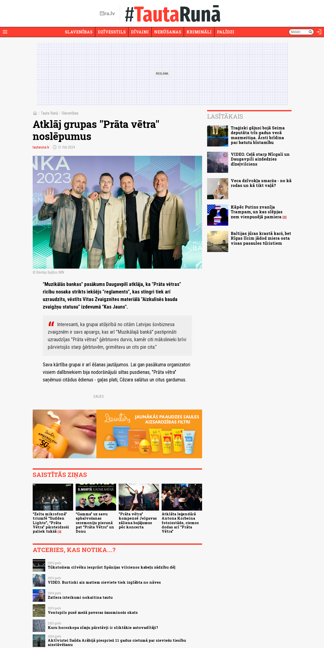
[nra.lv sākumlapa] (107, 13)
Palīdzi (225, 31)
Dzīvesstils (112, 31)
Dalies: (99, 396)
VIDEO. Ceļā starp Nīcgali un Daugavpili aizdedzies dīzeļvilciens (260, 159)
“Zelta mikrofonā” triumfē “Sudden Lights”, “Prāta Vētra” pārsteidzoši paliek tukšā (51, 523)
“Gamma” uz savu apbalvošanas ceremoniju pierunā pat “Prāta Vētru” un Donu (95, 523)
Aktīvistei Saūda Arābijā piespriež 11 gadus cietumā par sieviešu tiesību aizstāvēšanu (117, 642)
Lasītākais (225, 116)
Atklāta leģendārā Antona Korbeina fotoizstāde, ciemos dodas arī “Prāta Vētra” (180, 523)
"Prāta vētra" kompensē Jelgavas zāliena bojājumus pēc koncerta (138, 520)
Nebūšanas (167, 31)
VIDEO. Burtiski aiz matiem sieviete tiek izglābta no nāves (104, 582)
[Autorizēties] (319, 32)
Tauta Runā (49, 113)
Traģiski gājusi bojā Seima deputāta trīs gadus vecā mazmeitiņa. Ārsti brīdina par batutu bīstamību (258, 135)
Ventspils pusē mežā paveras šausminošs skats (93, 612)
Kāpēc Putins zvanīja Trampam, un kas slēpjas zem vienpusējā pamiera (257, 211)
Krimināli (199, 31)
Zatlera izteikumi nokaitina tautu (80, 597)
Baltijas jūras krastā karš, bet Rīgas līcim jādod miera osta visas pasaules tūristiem (261, 238)
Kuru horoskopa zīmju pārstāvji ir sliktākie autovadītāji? (103, 627)
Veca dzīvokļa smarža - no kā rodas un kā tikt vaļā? (261, 183)
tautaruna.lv (41, 147)
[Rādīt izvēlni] (5, 32)
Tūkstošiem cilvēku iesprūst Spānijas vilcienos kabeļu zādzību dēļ (111, 567)
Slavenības (78, 31)
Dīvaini (140, 31)
